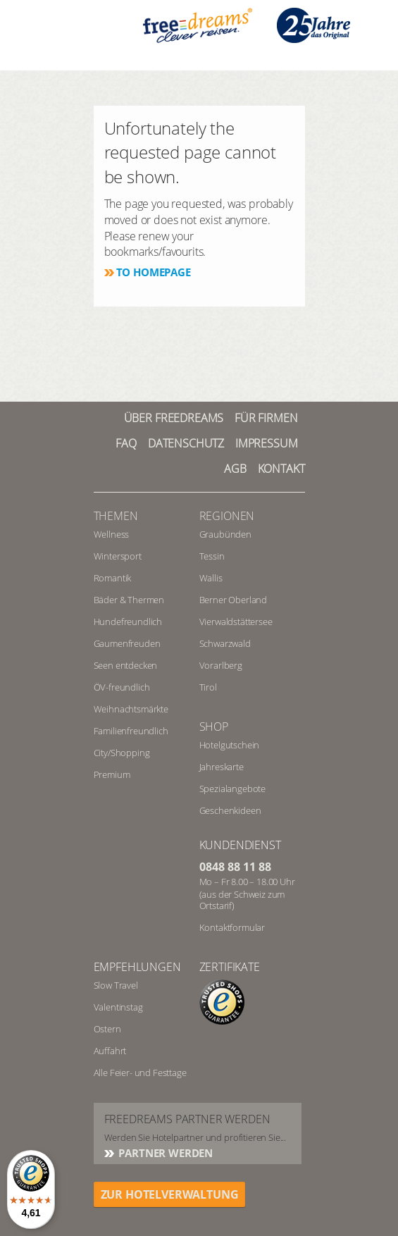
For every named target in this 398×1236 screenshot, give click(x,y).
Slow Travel (116, 985)
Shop (213, 726)
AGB (235, 468)
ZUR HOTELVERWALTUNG (170, 1194)
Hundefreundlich (128, 621)
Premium (112, 774)
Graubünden (225, 534)
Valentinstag (118, 1007)
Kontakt (281, 468)
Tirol (208, 687)
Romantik (113, 577)
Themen (116, 516)
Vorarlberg (220, 665)
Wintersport (118, 556)
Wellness (112, 534)
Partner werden (164, 1153)
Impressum (266, 443)
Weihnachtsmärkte (131, 709)
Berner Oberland (233, 599)
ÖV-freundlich (122, 687)
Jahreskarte (221, 766)
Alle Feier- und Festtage (140, 1072)
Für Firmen (266, 418)
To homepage (153, 272)
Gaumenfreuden (127, 643)
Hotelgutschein (229, 744)
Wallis (211, 577)
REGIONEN (227, 516)
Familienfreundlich (131, 730)
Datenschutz (186, 443)
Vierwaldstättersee (236, 621)
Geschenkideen (230, 810)
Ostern (107, 1028)
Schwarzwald (225, 643)
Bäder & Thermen (129, 599)
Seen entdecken (126, 665)
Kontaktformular (232, 927)
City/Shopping (122, 752)
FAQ (126, 443)
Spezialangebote (232, 788)
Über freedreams (174, 418)
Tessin (212, 556)
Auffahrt (110, 1050)
